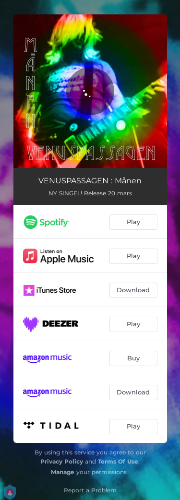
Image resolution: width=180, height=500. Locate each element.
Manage (62, 472)
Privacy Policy (61, 461)
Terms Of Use (118, 461)
